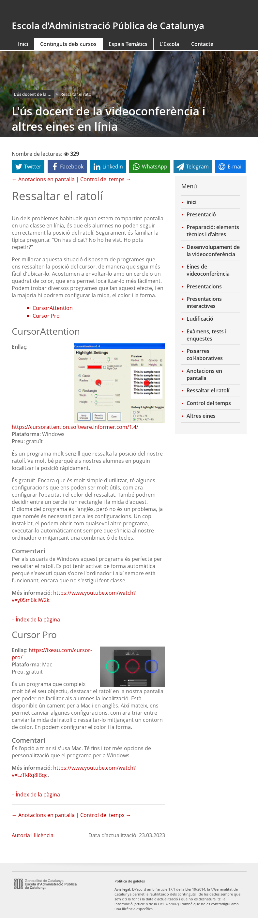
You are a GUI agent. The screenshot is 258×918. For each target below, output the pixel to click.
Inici (23, 44)
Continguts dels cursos (68, 44)
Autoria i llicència (32, 835)
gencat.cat (47, 10)
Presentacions (204, 286)
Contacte (202, 44)
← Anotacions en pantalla (43, 179)
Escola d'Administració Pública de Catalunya (108, 25)
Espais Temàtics (128, 44)
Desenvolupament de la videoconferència (213, 250)
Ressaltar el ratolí (208, 390)
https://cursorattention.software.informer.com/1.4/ (75, 426)
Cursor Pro (46, 315)
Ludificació (200, 318)
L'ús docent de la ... (33, 94)
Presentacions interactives (204, 302)
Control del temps (209, 403)
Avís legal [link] (122, 889)
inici (191, 202)
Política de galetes (129, 881)
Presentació (201, 214)
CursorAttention (53, 308)
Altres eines (201, 415)
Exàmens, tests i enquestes (206, 335)
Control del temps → (105, 179)
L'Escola (169, 44)
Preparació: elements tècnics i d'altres (213, 231)
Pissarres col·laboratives (205, 354)
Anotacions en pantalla (204, 374)
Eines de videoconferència (208, 270)
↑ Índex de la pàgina (36, 619)
